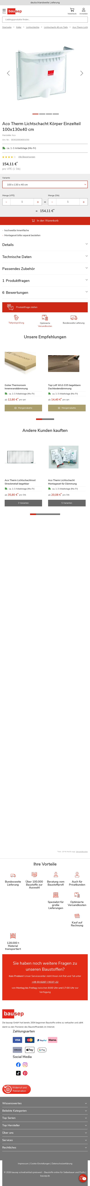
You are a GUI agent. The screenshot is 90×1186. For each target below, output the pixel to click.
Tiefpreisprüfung (16, 322)
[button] (8, 73)
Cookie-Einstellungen (40, 1163)
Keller (18, 27)
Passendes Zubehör (18, 268)
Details (8, 244)
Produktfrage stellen (26, 307)
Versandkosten (45, 326)
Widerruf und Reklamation (15, 1089)
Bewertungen (15, 292)
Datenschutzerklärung (62, 1163)
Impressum (23, 1163)
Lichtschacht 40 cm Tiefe (56, 27)
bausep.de (45, 1175)
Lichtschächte (32, 27)
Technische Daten (17, 256)
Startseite (6, 27)
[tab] (45, 245)
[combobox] (45, 20)
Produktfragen (16, 280)
